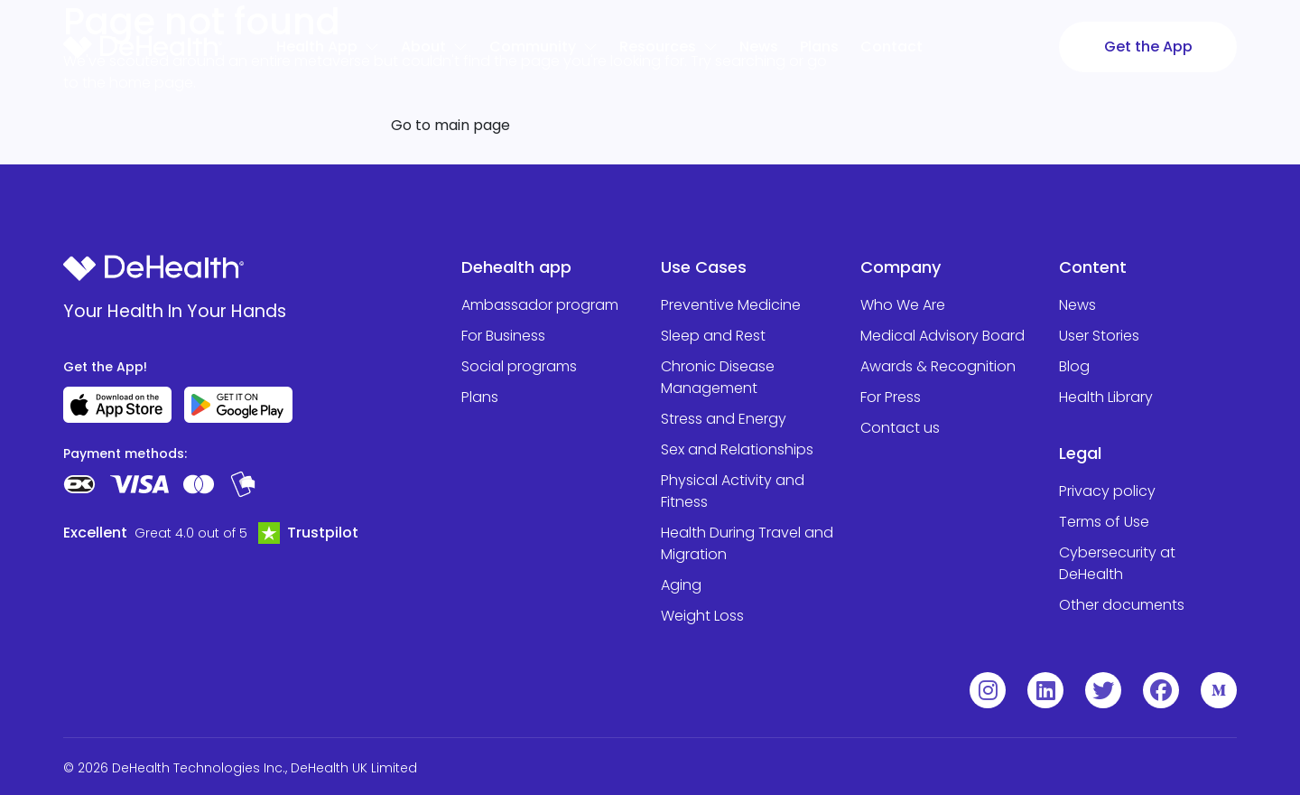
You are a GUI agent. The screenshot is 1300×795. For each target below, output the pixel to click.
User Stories (1099, 335)
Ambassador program (539, 305)
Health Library (1106, 397)
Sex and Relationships (737, 449)
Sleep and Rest (713, 335)
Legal (1080, 453)
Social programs (519, 366)
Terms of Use (1104, 521)
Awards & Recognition (938, 366)
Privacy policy (1107, 491)
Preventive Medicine (731, 305)
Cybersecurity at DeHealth (1117, 563)
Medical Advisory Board (942, 335)
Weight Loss (702, 615)
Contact (891, 46)
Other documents (1121, 604)
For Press (890, 397)
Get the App (1148, 46)
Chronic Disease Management (718, 377)
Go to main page (450, 125)
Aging (681, 585)
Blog (1074, 366)
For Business (503, 335)
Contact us (900, 427)
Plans (479, 397)
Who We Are (902, 305)
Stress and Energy (723, 418)
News (1077, 305)
